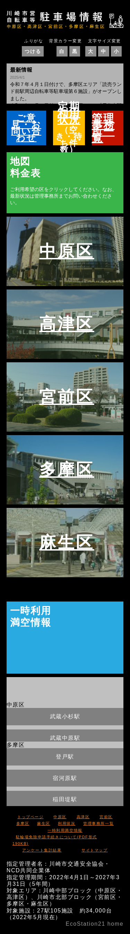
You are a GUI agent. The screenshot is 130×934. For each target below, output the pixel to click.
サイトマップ (94, 850)
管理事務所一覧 (98, 823)
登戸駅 (65, 757)
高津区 (66, 323)
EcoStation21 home (94, 924)
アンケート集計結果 (41, 850)
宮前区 (66, 396)
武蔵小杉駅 (65, 716)
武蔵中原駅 (65, 738)
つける (33, 51)
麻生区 (66, 541)
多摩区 (66, 468)
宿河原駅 (65, 778)
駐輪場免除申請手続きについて (54, 840)
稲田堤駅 (65, 799)
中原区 (66, 250)
